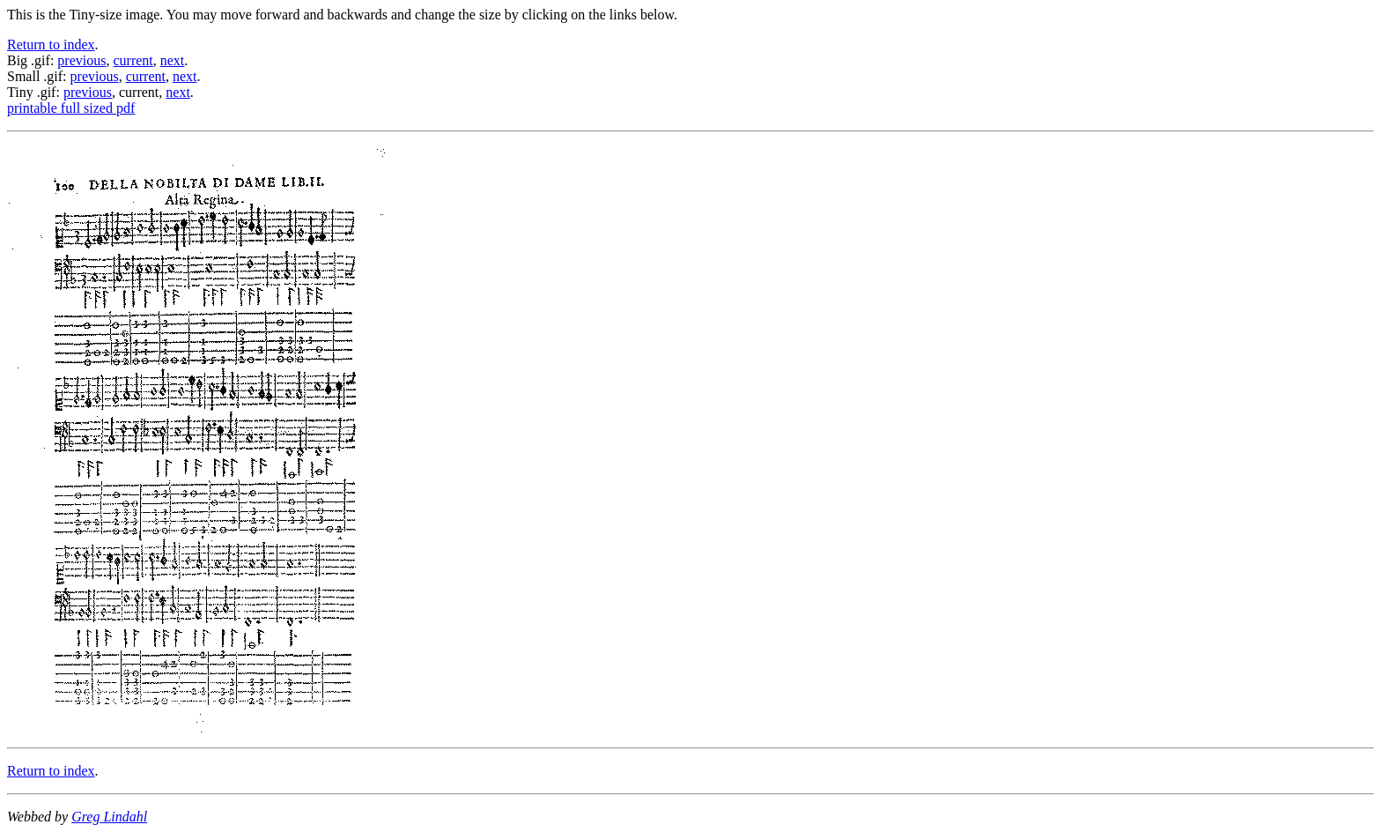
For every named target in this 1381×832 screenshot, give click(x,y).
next (172, 60)
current (132, 60)
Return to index (51, 44)
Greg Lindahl (109, 816)
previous (81, 60)
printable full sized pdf (71, 107)
